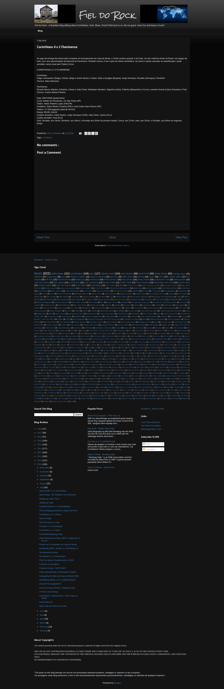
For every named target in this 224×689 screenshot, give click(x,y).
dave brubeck (85, 336)
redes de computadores (145, 387)
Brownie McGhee (64, 294)
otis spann (148, 299)
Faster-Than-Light (49, 331)
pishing (141, 277)
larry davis (114, 376)
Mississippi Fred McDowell (162, 297)
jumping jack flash (160, 339)
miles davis (49, 328)
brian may (140, 333)
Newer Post (43, 237)
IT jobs (83, 331)
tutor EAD (183, 396)
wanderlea (114, 398)
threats (65, 347)
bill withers (118, 333)
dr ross (97, 367)
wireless (46, 401)
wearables (139, 398)
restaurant (176, 387)
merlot (95, 379)
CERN (60, 319)
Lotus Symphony (138, 350)
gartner (43, 373)
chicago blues (179, 274)
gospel (171, 294)
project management (93, 316)
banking (90, 333)
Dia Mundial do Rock (48, 552)
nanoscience (53, 316)
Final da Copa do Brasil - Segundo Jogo (57, 588)
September (45, 479)
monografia (183, 379)
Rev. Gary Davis (80, 305)
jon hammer (89, 376)
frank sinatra (177, 336)
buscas (78, 362)
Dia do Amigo (45, 518)
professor (66, 387)
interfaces (155, 373)
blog (185, 359)
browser (70, 362)
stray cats (172, 393)
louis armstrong (91, 282)
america (53, 359)
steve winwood (160, 393)
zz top (184, 316)
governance (91, 314)
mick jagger (99, 342)
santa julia (138, 390)
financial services (134, 370)
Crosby (49, 350)
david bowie (136, 364)
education (151, 367)
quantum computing (104, 328)
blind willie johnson (169, 288)
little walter (63, 297)
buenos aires (184, 282)
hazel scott (73, 373)
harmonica (168, 305)
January (44, 630)
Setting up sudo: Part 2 (49, 499)
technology (96, 285)
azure (83, 333)
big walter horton (96, 322)
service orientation (160, 390)
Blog (40, 31)
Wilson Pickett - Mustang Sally (101, 454)
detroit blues (38, 367)
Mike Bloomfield (49, 322)
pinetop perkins (153, 308)
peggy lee (158, 384)
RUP (146, 353)
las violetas (125, 376)
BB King (49, 279)
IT (77, 331)
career (136, 305)
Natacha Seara (59, 353)
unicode (51, 398)
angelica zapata (64, 359)
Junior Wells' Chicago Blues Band (101, 331)
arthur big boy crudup (151, 285)
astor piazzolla (111, 294)
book (52, 362)
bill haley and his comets (152, 359)
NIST (179, 350)
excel (83, 370)
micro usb (127, 379)
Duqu (57, 350)
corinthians (47, 137)
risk (84, 345)
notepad (123, 381)
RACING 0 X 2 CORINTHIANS (101, 441)
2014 (39, 444)
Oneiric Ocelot (93, 353)
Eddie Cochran (73, 350)
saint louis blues (41, 282)
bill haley (137, 359)
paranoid (71, 384)
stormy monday (89, 297)
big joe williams (126, 294)
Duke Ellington (56, 311)
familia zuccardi (93, 370)
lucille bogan (153, 325)
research (63, 345)
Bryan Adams (39, 350)
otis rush (131, 342)
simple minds (182, 390)
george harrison (107, 325)
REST (85, 311)
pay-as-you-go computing (123, 384)
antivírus (107, 305)
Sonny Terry (96, 294)
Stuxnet (128, 356)
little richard (51, 297)
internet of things (168, 373)
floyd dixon (156, 336)
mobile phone (162, 379)
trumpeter (173, 396)
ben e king (119, 359)
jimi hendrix (182, 294)
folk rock (166, 336)
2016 (39, 437)
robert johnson (142, 282)
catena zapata (142, 362)
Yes (186, 356)
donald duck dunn (90, 325)
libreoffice (145, 376)
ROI (140, 353)
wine (52, 294)
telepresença (96, 396)
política (46, 387)
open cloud (157, 381)
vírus (96, 347)
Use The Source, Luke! (49, 522)
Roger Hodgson (40, 356)
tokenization (138, 396)
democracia (148, 364)
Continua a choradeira (49, 564)
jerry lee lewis (48, 308)
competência (78, 364)
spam (151, 277)
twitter (44, 398)
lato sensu (135, 376)
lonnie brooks (100, 308)
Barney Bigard (139, 347)
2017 (39, 432)
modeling (173, 379)
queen (54, 345)
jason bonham (42, 376)
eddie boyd (134, 336)
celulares (153, 362)
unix (89, 347)
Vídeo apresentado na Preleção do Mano (57, 572)
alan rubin (170, 331)
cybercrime (42, 291)
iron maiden (181, 373)
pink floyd (88, 328)
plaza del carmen (171, 342)
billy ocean (168, 359)
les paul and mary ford (140, 302)
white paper (175, 398)
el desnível (162, 367)
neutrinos (77, 328)
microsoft (183, 302)
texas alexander (102, 291)
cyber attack (76, 299)
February (44, 627)
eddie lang (41, 314)
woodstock (94, 279)
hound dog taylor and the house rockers (106, 339)
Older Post (181, 237)
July (42, 487)
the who (158, 328)
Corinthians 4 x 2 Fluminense (52, 556)
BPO (129, 347)
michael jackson (115, 379)
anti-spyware (65, 333)
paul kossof (138, 308)
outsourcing (142, 342)
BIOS (123, 347)
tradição (149, 396)
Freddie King (63, 331)
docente (78, 367)
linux (158, 314)
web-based (164, 398)
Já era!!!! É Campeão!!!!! (50, 584)
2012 (39, 452)
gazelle (51, 373)
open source (56, 291)
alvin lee (55, 333)
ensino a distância (58, 370)
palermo (62, 384)
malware (38, 277)
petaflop (78, 316)
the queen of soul (121, 291)
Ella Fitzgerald (79, 319)
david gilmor (97, 336)
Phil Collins (110, 285)
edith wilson (140, 367)
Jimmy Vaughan (174, 319)
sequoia (147, 390)
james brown (112, 302)
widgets (184, 398)
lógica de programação (54, 379)
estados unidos (73, 370)
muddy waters (175, 277)
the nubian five (116, 396)
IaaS (144, 319)
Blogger (117, 683)
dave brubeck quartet (109, 364)
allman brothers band (41, 333)
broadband (150, 333)
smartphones (39, 393)
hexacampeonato (104, 373)
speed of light (168, 345)
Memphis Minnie (81, 294)
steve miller (132, 393)
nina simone (66, 316)
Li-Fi (127, 350)
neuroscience (92, 381)
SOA (161, 277)
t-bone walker (85, 288)
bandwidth (108, 359)
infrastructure (122, 314)
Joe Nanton (118, 350)
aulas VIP (82, 359)
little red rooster (120, 299)
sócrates (56, 396)
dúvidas (106, 367)
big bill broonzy (170, 285)
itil (189, 373)
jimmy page (62, 308)
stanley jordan (99, 393)
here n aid (91, 373)
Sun (135, 356)
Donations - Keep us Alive (45, 260)
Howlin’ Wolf (125, 282)
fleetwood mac (161, 370)
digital (61, 367)
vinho (44, 294)
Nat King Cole (46, 353)
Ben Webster (152, 347)
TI (146, 356)
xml (72, 401)
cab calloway (162, 333)
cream (63, 325)
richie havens (75, 345)
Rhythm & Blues (77, 277)
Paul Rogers (126, 353)
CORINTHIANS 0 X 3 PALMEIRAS (54, 506)
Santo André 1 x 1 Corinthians (52, 491)
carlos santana (184, 333)
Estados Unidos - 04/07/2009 (52, 568)
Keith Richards (64, 305)
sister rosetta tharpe (148, 316)
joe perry (53, 376)
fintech (145, 370)
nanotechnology (64, 328)
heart (82, 373)
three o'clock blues (78, 347)
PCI (102, 353)
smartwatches (52, 393)
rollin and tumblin (72, 291)
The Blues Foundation (151, 426)
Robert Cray (132, 285)
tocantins (128, 396)
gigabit (47, 339)
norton (114, 381)
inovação (145, 373)
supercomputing (168, 308)
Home (112, 237)
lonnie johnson (110, 279)
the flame (102, 297)
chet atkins (186, 362)
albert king (137, 288)
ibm (102, 302)
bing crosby (129, 333)
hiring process (118, 373)
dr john (158, 305)
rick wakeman (39, 390)
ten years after (55, 347)
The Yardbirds (65, 322)
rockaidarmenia (52, 390)
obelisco (132, 381)
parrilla (79, 384)
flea (152, 370)
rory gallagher (169, 291)
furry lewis (93, 302)
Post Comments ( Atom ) (118, 245)
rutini (92, 390)
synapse (47, 396)
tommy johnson (40, 311)
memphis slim (135, 299)
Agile (116, 347)
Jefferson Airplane (156, 319)
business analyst (90, 362)
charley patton (45, 285)
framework (183, 370)
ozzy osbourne (50, 384)
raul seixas (127, 273)
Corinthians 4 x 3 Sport (49, 530)
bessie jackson (80, 322)
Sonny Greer (111, 356)
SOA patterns (121, 331)
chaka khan (175, 362)
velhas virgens (73, 398)
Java (98, 350)
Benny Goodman (166, 347)
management (52, 342)
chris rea (40, 364)
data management (92, 364)
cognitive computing (63, 364)
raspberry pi (111, 387)
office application (144, 381)
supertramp (183, 393)
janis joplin (180, 305)
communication (59, 336)
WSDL (179, 356)
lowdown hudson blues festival (176, 376)
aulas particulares (95, 359)
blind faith (178, 359)
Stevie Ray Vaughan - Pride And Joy (104, 415)
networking (110, 342)
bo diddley (120, 311)
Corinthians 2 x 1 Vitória (50, 514)
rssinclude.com (46, 602)
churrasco (49, 364)
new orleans (104, 381)
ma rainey (75, 297)
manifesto (63, 342)
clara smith (38, 325)
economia (115, 367)
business (127, 305)
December (45, 467)
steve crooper (182, 345)
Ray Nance (155, 353)
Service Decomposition (83, 356)
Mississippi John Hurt (163, 282)
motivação (57, 381)
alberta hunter (95, 305)
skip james (182, 291)
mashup (87, 379)
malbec (128, 308)
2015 (39, 440)
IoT (93, 350)
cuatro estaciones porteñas (171, 311)
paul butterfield (90, 384)
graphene (74, 339)
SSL (130, 331)
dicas (188, 311)
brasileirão (60, 362)
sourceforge (86, 393)
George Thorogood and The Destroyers (104, 319)
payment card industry (143, 384)
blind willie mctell (79, 302)
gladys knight (62, 373)
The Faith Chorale (156, 356)
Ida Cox (68, 311)
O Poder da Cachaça (48, 592)
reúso (185, 387)
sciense (134, 316)
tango (36, 294)
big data (128, 359)
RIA (134, 353)
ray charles (160, 299)
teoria (106, 396)
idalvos (136, 373)
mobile (136, 379)
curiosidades (72, 336)
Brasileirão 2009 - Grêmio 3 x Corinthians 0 (58, 548)
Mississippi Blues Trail (151, 429)
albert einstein (182, 331)
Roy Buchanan (64, 279)
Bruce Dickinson (181, 347)
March (43, 623)
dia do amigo (51, 367)
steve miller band (146, 393)
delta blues (57, 273)
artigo (75, 359)
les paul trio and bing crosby (164, 302)
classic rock (107, 273)
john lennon (148, 314)
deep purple (75, 325)
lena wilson (186, 339)
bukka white (141, 294)
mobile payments (148, 379)
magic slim (166, 325)
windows (37, 401)
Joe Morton (107, 350)
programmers (77, 387)
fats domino (107, 370)
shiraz (172, 390)
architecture (74, 282)
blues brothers (62, 299)
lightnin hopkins (104, 299)
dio (126, 336)
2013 (39, 448)
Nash (36, 353)
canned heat (166, 322)
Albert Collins (121, 297)
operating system (181, 381)
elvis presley (127, 279)
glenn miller (56, 339)
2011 (39, 456)
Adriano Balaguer (44, 302)
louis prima (41, 342)
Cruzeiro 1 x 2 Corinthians (51, 526)
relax (168, 387)
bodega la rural (145, 322)
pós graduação (90, 387)
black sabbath (111, 322)
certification (164, 362)
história (128, 373)
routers (72, 390)
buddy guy (80, 279)
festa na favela (119, 370)
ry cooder (92, 345)
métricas (67, 381)
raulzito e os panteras (126, 387)
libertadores (86, 308)
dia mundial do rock (157, 294)
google (66, 339)
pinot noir (178, 384)
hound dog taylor (107, 314)
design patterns (170, 364)
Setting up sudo (46, 502)
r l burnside (156, 291)
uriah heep (61, 398)
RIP (121, 285)
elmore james (50, 288)
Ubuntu (94, 311)
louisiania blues (115, 308)
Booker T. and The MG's (44, 319)
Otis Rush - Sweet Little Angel (101, 428)
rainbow (101, 387)
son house (88, 291)
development (109, 336)
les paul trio (89, 299)
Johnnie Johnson (61, 302)
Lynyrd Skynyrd (152, 350)
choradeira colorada (44, 336)
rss (80, 390)
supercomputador (40, 347)
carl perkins (147, 305)
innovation (136, 314)
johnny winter (143, 279)
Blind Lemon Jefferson (139, 297)
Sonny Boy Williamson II (119, 288)
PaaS (77, 311)
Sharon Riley (98, 356)
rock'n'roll (144, 273)
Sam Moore (139, 331)
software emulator (72, 393)
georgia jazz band (76, 314)
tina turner (183, 308)
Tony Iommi (151, 331)
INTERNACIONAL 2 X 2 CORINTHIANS (57, 580)
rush (85, 390)
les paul (145, 291)
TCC (141, 356)
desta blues (183, 364)
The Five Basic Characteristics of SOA (56, 560)
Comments (149, 449)
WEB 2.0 (161, 331)
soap (61, 393)
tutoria (36, 398)
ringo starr (128, 328)
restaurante (109, 316)
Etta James (59, 282)
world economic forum (60, 401)
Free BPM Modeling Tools (50, 534)
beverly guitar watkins (104, 333)
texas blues (161, 273)
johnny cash (77, 376)
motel (36, 381)
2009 (39, 464)
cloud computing (97, 277)
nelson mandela (79, 381)
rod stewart (122, 316)
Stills (120, 356)
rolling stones (180, 279)
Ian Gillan (85, 350)
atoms (75, 333)
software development (118, 345)
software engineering (137, 345)
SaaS (179, 297)
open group (121, 342)
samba (149, 328)
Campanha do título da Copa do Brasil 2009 (59, 576)
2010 (39, 460)
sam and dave (114, 390)
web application (151, 398)
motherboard (45, 381)
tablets (64, 396)
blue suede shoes (128, 322)
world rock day (106, 347)
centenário (185, 288)
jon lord (99, 376)
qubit (47, 345)
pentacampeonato (155, 342)
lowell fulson (38, 379)
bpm (156, 322)
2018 (39, 429)
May (42, 615)
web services (178, 328)
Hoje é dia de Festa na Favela (52, 606)
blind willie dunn (106, 311)
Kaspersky (51, 277)
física (36, 373)
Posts (146, 444)
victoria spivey (49, 305)
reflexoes (160, 387)
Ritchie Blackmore (180, 353)
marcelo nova (75, 342)
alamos (44, 359)
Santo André (53, 356)
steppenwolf (121, 393)
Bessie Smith (109, 282)
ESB (68, 319)
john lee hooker (64, 285)
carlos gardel (129, 362)
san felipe (103, 345)
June (42, 611)
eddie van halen (127, 367)
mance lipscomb (170, 314)
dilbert (120, 336)
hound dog (85, 339)
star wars (110, 393)
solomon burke (154, 345)
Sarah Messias (66, 356)
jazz (92, 273)
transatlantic (173, 299)
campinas (172, 333)
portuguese (55, 387)
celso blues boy (180, 322)
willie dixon (128, 277)
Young (36, 359)
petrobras (168, 384)
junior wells (38, 297)
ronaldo (64, 390)
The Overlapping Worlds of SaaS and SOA (58, 510)
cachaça (119, 362)
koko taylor (81, 285)
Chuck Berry (100, 288)
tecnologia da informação (79, 396)
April (42, 619)
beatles (117, 305)
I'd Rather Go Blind (131, 319)
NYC (185, 350)
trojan (167, 328)
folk (50, 314)
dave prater (125, 364)
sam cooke (127, 390)
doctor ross (88, 367)
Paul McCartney (113, 353)
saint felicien (101, 390)
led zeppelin (174, 339)
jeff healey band (138, 325)
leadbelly (124, 302)
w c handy (185, 299)
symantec (37, 396)
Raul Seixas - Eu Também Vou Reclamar (57, 495)
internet (126, 339)
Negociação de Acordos (76, 353)
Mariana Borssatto (167, 350)
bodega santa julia (40, 362)
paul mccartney (104, 384)
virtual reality (85, 398)
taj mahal (174, 316)
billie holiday (48, 299)
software (163, 316)
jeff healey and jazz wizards (141, 339)
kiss (106, 376)
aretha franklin (152, 288)
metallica (103, 379)
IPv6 (72, 331)
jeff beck (135, 291)
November (45, 472)
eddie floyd (145, 336)
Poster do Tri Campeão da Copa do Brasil (58, 544)
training (157, 396)
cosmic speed (52, 325)
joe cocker (74, 308)
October (44, 475)
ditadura (69, 367)
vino (111, 297)
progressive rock (161, 279)
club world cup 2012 (148, 311)
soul (63, 277)
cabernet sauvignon (106, 362)
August (43, 483)
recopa (118, 328)
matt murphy (87, 342)
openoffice (168, 381)
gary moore (60, 314)
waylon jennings (127, 398)
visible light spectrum (100, 398)
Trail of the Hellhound (150, 422)
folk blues (173, 370)
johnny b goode (64, 376)
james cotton (123, 325)
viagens (37, 305)
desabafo (158, 364)
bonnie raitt (132, 311)
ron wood (139, 328)
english (46, 370)
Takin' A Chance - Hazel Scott (101, 467)
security (113, 277)
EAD (63, 350)
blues (38, 273)
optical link (38, 384)
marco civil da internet (73, 379)
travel (165, 396)
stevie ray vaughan (68, 288)
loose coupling (157, 376)
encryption (172, 367)
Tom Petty (170, 356)
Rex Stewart (166, 353)
